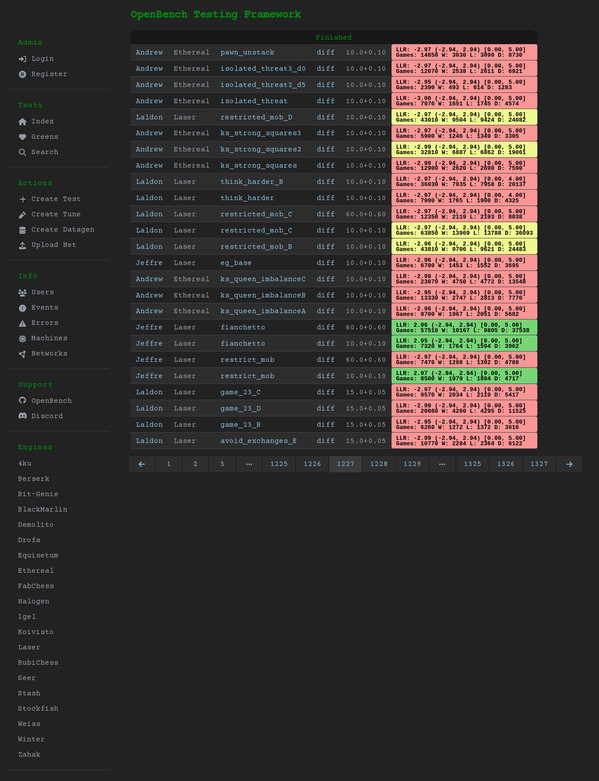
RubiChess (38, 663)
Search (38, 152)
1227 (346, 464)
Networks (43, 354)
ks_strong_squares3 (261, 133)
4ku (25, 464)
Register (43, 74)
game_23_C (241, 392)
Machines (43, 338)
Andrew (149, 53)
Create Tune (49, 214)
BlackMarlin (43, 510)
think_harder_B (252, 182)
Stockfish (38, 709)
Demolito (36, 525)
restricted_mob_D (257, 118)
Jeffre (149, 263)
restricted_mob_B (257, 247)
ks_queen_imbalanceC (263, 279)
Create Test (49, 199)
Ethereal (36, 571)
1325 (473, 464)
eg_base (236, 263)
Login (36, 59)
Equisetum (38, 556)
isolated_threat (254, 101)
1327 (539, 464)
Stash (29, 694)
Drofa (29, 540)
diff (326, 53)
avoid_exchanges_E (259, 441)
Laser (29, 648)
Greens (38, 137)
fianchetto (243, 328)
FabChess (36, 586)
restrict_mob (248, 360)
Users (36, 292)
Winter (31, 739)
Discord (40, 416)
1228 (379, 464)
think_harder (248, 198)
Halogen (34, 602)
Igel (27, 617)
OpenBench (45, 401)
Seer (27, 678)
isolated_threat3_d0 (263, 69)
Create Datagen (56, 230)
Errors (38, 323)
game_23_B (241, 425)
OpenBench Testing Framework (216, 15)
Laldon (149, 118)
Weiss (29, 724)
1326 (506, 464)
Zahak (29, 755)
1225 (279, 464)
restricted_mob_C (257, 214)
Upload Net (47, 245)
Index (36, 122)
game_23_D (241, 409)
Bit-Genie (38, 494)
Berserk (34, 479)
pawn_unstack (248, 53)
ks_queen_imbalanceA (263, 311)
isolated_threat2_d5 (263, 85)
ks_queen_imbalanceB (263, 296)
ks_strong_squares (259, 166)
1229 (412, 464)
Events (38, 308)
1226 (312, 464)
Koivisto (36, 632)
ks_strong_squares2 (261, 150)
